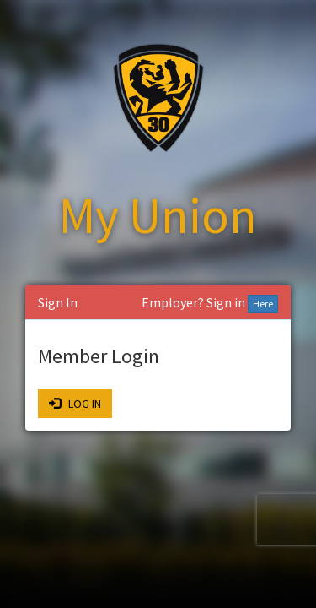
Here (263, 303)
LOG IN (75, 403)
